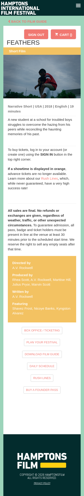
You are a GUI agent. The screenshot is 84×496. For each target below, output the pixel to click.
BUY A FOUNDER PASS (42, 390)
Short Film (17, 51)
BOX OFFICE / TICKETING (42, 330)
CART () (63, 34)
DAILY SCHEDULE (42, 366)
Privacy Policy (42, 483)
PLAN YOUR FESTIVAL (42, 342)
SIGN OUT (36, 35)
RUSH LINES (42, 378)
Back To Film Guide (27, 21)
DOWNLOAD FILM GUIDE (42, 354)
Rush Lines (49, 178)
